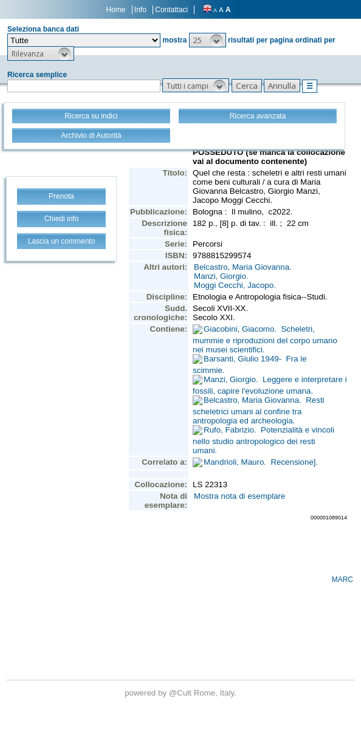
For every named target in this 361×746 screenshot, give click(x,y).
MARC (342, 579)
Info (140, 9)
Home (116, 9)
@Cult (181, 692)
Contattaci (171, 9)
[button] (207, 40)
